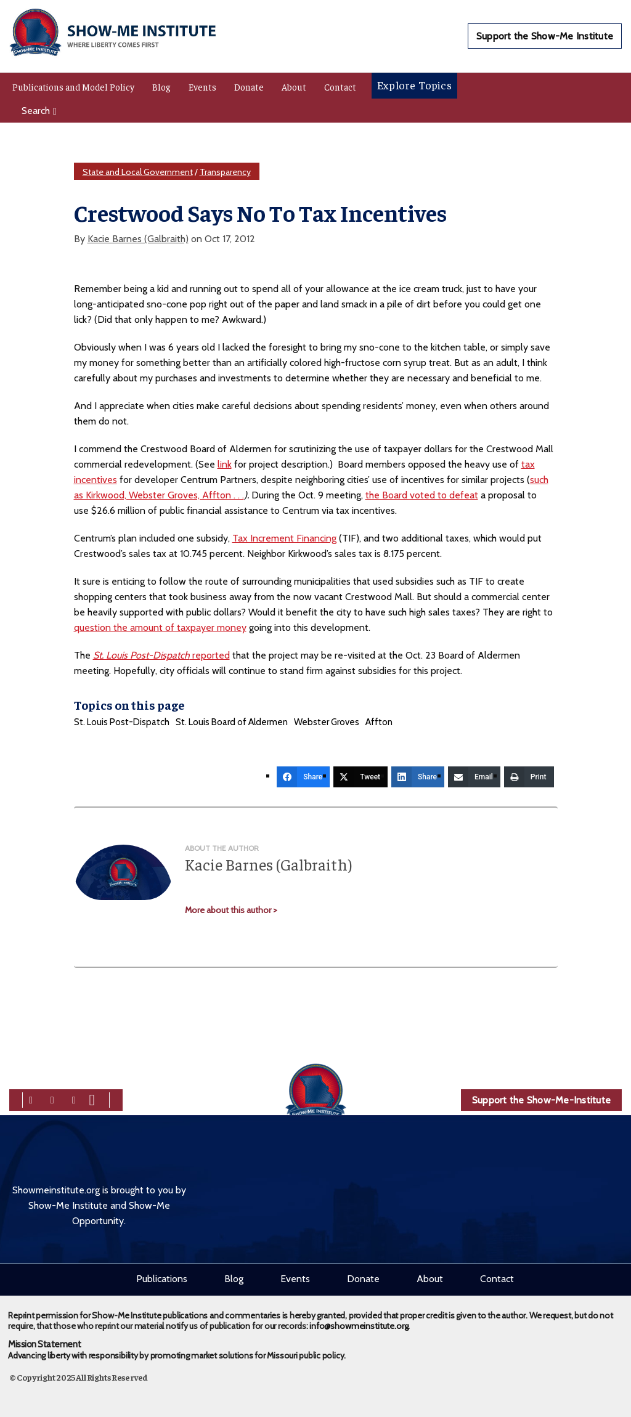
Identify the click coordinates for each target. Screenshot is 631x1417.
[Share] (303, 776)
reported (161, 655)
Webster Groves (326, 722)
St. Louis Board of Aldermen (232, 722)
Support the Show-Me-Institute (541, 1100)
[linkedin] (74, 1099)
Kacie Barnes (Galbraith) (138, 239)
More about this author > (231, 910)
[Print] (529, 776)
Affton (379, 722)
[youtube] (92, 1099)
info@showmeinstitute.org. (359, 1321)
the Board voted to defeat (421, 495)
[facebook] (31, 1099)
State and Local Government (138, 171)
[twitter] (52, 1099)
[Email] (474, 776)
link (225, 464)
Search (39, 110)
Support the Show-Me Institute (544, 36)
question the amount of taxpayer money (160, 627)
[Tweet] (360, 776)
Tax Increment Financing (284, 538)
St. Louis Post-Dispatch (121, 722)
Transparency (225, 171)
